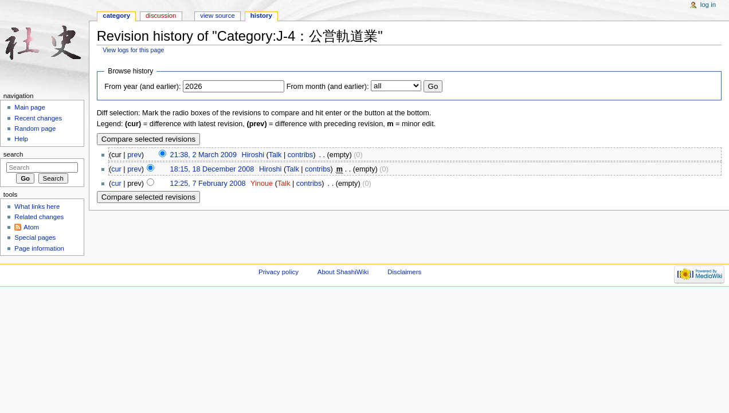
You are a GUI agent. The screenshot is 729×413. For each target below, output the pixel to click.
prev (134, 155)
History (261, 15)
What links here (37, 206)
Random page (35, 128)
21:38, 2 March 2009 (203, 155)
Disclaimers (404, 271)
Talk (275, 155)
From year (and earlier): (142, 87)
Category (116, 15)
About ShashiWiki (343, 271)
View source (217, 15)
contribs (300, 155)
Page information (39, 248)
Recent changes (38, 118)
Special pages (35, 237)
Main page (29, 107)
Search (13, 154)
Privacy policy (278, 271)
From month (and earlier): (328, 87)
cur (116, 169)
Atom (31, 227)
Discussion (161, 15)
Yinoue (261, 184)
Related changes (39, 216)
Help (21, 138)
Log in (708, 4)
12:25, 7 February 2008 (208, 184)
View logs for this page (133, 49)
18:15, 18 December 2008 (212, 169)
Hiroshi (253, 155)
